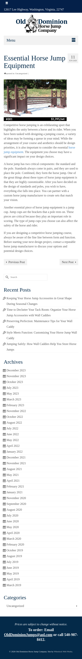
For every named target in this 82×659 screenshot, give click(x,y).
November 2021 (16, 463)
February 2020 (15, 544)
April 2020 (13, 532)
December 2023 (16, 370)
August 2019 (14, 556)
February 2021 (15, 486)
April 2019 (13, 579)
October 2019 (15, 550)
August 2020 (14, 509)
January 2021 (15, 492)
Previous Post (16, 262)
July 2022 (12, 428)
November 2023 (16, 376)
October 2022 (15, 416)
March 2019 (14, 585)
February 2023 (15, 405)
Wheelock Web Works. (63, 651)
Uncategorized (21, 73)
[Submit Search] (6, 277)
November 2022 (16, 411)
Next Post (68, 262)
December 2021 (16, 457)
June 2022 (13, 434)
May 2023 (13, 393)
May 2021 (13, 474)
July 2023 (12, 387)
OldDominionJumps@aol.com (28, 635)
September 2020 (16, 503)
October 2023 (15, 382)
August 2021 (14, 469)
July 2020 (12, 515)
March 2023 (14, 399)
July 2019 (12, 561)
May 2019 (13, 573)
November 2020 (16, 498)
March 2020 (14, 538)
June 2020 (13, 521)
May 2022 (13, 440)
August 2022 (14, 422)
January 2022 (15, 451)
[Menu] (41, 40)
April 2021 (13, 480)
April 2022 (13, 445)
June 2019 (13, 567)
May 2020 (13, 527)
